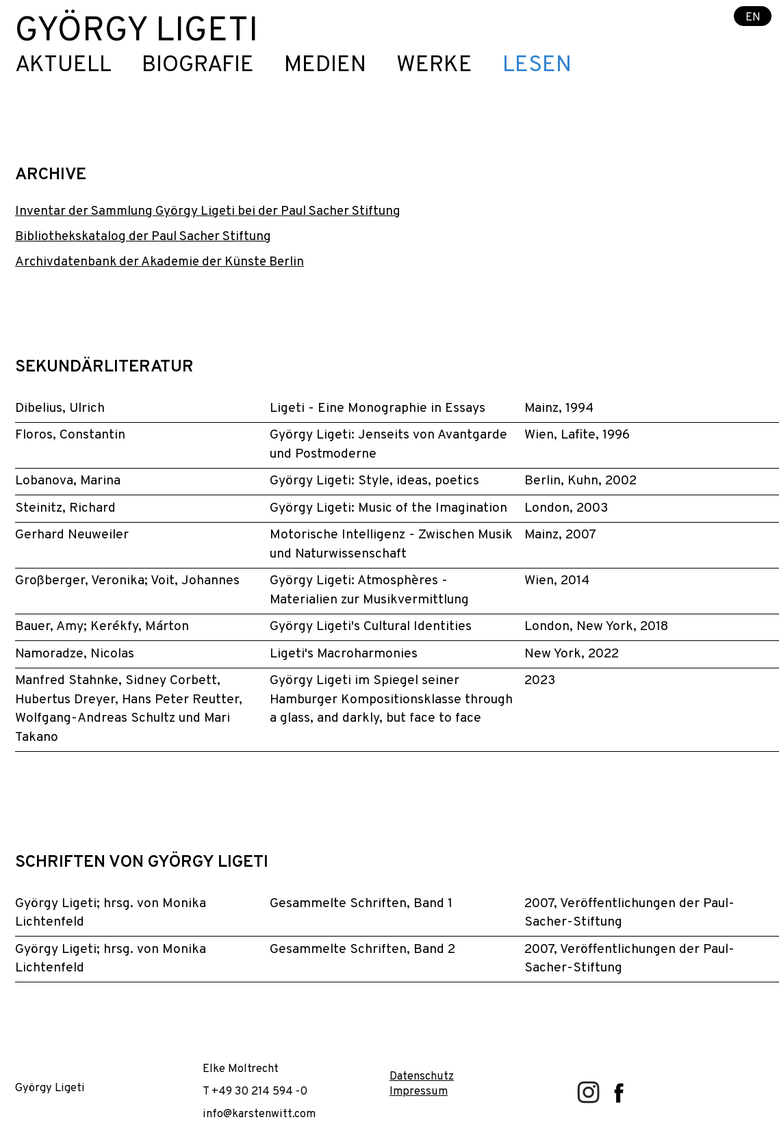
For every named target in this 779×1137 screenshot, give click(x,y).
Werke (434, 66)
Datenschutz (422, 1076)
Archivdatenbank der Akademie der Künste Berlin (159, 262)
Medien (325, 66)
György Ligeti (136, 31)
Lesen (537, 66)
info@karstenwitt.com (259, 1114)
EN (753, 17)
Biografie (198, 66)
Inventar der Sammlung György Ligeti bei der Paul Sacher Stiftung (207, 211)
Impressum (419, 1091)
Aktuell (63, 66)
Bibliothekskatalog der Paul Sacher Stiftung (143, 236)
